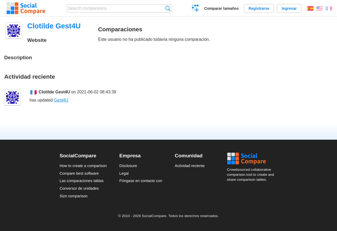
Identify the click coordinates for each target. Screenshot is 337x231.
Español (310, 8)
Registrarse (259, 8)
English (319, 8)
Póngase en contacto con (140, 181)
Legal (123, 173)
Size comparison (73, 196)
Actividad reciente (190, 166)
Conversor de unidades (79, 188)
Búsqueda (167, 8)
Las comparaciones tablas (81, 181)
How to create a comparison (83, 166)
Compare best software (79, 173)
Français (329, 8)
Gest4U (61, 100)
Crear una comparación (195, 9)
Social (252, 158)
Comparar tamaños (221, 8)
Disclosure (128, 166)
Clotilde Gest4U (54, 92)
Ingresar (289, 8)
